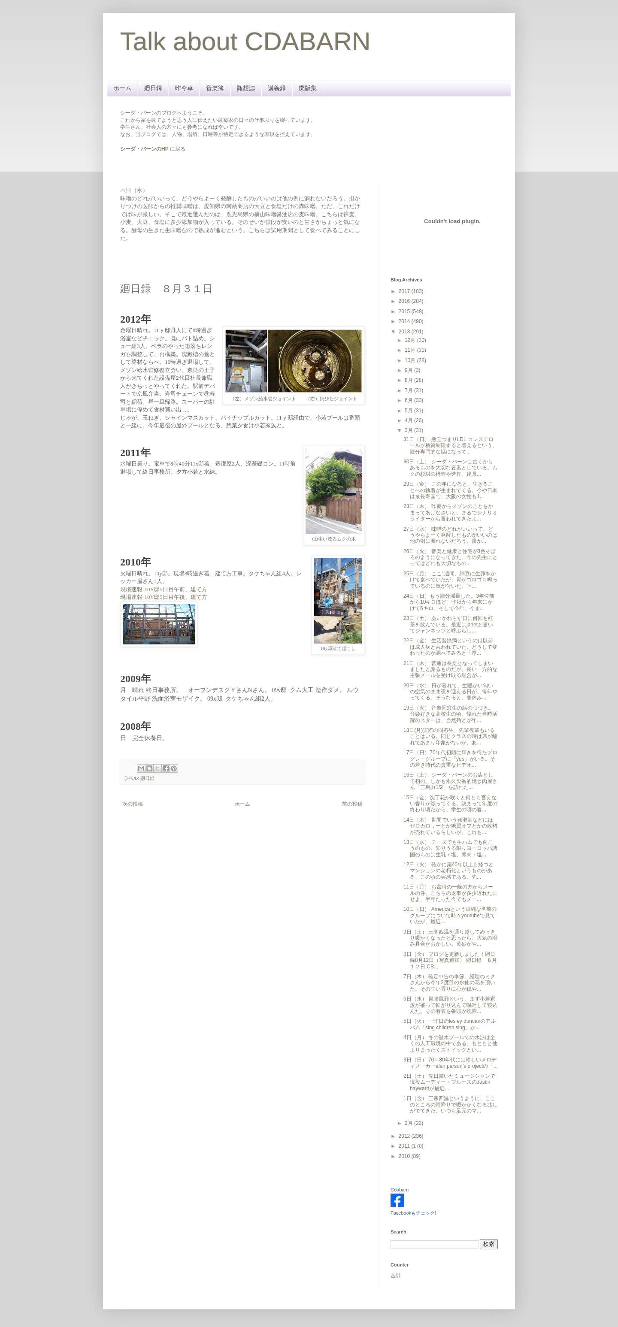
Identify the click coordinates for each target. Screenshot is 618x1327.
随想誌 (246, 88)
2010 (405, 1156)
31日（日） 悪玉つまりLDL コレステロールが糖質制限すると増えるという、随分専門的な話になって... (450, 445)
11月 (411, 350)
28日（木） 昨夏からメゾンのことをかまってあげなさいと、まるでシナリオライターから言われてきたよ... (450, 512)
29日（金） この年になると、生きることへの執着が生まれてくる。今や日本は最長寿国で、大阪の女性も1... (450, 490)
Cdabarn (400, 1189)
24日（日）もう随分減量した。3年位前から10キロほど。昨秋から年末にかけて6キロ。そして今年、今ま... (448, 602)
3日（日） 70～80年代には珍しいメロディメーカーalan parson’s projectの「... (450, 1063)
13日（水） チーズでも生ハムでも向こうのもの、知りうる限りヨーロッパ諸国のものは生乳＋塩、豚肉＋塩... (450, 848)
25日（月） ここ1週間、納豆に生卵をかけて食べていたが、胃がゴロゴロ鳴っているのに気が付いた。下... (450, 580)
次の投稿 (132, 804)
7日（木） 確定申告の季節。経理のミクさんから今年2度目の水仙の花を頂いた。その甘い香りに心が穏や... (449, 982)
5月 (409, 411)
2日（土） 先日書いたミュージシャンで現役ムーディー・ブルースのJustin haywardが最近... (449, 1082)
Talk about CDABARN (245, 41)
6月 (409, 400)
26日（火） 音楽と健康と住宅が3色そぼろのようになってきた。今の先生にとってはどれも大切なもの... (450, 557)
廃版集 (308, 88)
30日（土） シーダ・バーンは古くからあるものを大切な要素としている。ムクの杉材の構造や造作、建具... (450, 468)
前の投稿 (352, 804)
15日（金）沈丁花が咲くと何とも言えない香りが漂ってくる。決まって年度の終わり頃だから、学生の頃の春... (450, 804)
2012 (405, 1136)
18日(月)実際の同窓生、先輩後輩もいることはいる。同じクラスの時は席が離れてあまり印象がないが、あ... (450, 736)
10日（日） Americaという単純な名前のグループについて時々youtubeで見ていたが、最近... (450, 915)
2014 (405, 321)
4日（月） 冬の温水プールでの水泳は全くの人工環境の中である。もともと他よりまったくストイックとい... (450, 1043)
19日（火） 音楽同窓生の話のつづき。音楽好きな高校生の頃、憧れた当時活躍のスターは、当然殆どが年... (450, 714)
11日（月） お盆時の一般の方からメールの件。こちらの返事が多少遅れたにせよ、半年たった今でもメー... (450, 893)
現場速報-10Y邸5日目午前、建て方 (163, 589)
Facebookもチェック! (413, 1212)
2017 (405, 291)
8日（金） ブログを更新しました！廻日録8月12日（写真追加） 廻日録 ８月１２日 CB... (450, 960)
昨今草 (184, 88)
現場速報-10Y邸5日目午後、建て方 (163, 597)
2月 (409, 1123)
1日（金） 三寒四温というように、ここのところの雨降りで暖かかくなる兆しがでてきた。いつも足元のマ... (450, 1104)
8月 (409, 380)
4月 (409, 420)
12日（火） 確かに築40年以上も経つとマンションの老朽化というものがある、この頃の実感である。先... (448, 870)
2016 (405, 301)
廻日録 (153, 88)
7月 (409, 390)
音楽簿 (215, 88)
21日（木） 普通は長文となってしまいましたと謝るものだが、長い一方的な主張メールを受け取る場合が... (450, 669)
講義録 (277, 88)
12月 (411, 340)
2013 (405, 332)
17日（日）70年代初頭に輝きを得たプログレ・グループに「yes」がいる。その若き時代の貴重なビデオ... (450, 759)
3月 (409, 430)
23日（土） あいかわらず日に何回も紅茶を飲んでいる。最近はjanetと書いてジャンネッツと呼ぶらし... (448, 624)
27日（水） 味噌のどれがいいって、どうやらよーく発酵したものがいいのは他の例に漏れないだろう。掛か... (450, 535)
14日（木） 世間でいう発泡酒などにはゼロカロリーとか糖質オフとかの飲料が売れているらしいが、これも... (450, 826)
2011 (405, 1146)
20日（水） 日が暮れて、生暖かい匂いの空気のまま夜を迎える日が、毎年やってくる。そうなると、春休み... (450, 692)
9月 (409, 370)
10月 (411, 360)
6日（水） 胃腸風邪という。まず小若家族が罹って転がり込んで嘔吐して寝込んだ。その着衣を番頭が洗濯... (450, 1005)
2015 (405, 311)
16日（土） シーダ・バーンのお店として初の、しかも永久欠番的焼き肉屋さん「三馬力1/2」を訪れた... (450, 781)
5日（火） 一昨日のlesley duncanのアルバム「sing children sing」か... (449, 1024)
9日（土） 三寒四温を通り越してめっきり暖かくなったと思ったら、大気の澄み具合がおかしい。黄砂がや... (450, 938)
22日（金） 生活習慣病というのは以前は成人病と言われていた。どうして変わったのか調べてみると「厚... (450, 647)
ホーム (122, 88)
